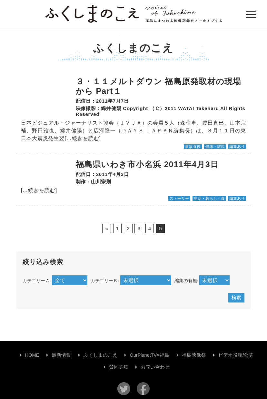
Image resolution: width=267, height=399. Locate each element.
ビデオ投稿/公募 (235, 355)
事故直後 (193, 146)
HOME (32, 355)
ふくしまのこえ (100, 355)
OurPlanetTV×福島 (149, 355)
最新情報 (61, 355)
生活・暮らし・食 (209, 198)
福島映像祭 (194, 355)
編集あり (237, 146)
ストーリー (179, 198)
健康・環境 (215, 146)
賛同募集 (118, 367)
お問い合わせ (155, 367)
